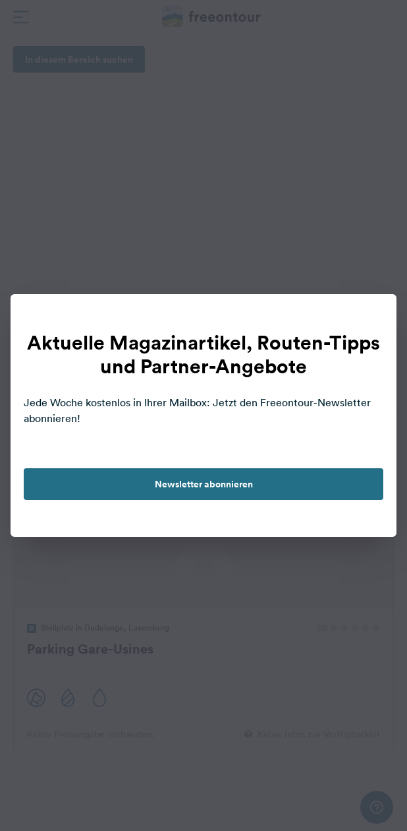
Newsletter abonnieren (204, 484)
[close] (372, 318)
